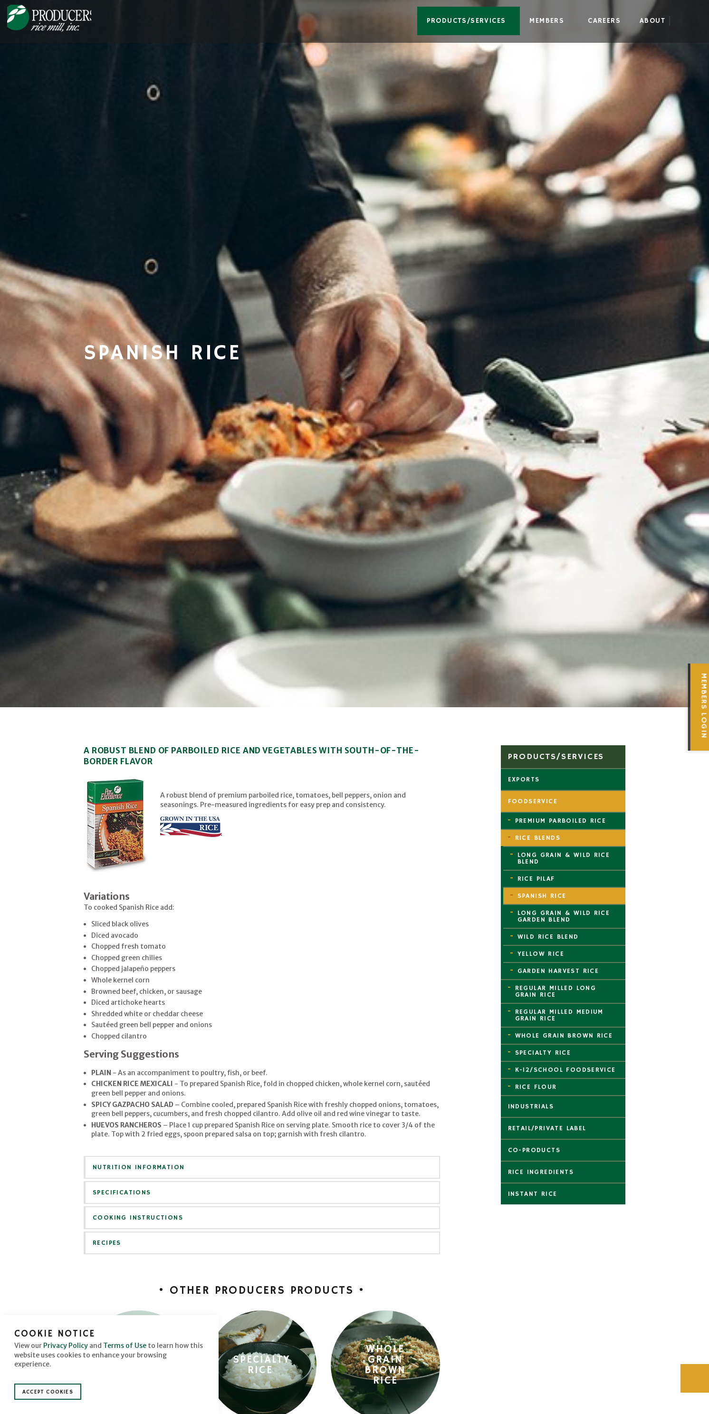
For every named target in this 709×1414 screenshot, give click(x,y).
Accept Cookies (47, 1391)
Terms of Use (124, 1345)
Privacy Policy (65, 1345)
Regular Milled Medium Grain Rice (559, 1015)
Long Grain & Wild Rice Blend (563, 858)
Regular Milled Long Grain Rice (555, 991)
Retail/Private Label (547, 1128)
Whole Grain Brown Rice (564, 1035)
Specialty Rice (543, 1052)
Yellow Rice (540, 954)
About (652, 20)
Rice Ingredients (541, 1172)
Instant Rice (532, 1194)
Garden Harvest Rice (558, 971)
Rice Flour (536, 1087)
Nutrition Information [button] (138, 1167)
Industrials (531, 1106)
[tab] (262, 1167)
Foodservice (532, 801)
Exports (524, 779)
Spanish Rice (541, 896)
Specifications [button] (122, 1192)
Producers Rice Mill (54, 20)
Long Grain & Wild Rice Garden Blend (563, 916)
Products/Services (466, 20)
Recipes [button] (107, 1243)
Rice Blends (537, 838)
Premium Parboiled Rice (560, 821)
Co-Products (534, 1150)
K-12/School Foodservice (565, 1070)
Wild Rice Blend (548, 937)
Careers (604, 20)
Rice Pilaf (536, 879)
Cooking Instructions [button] (138, 1217)
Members (546, 20)
